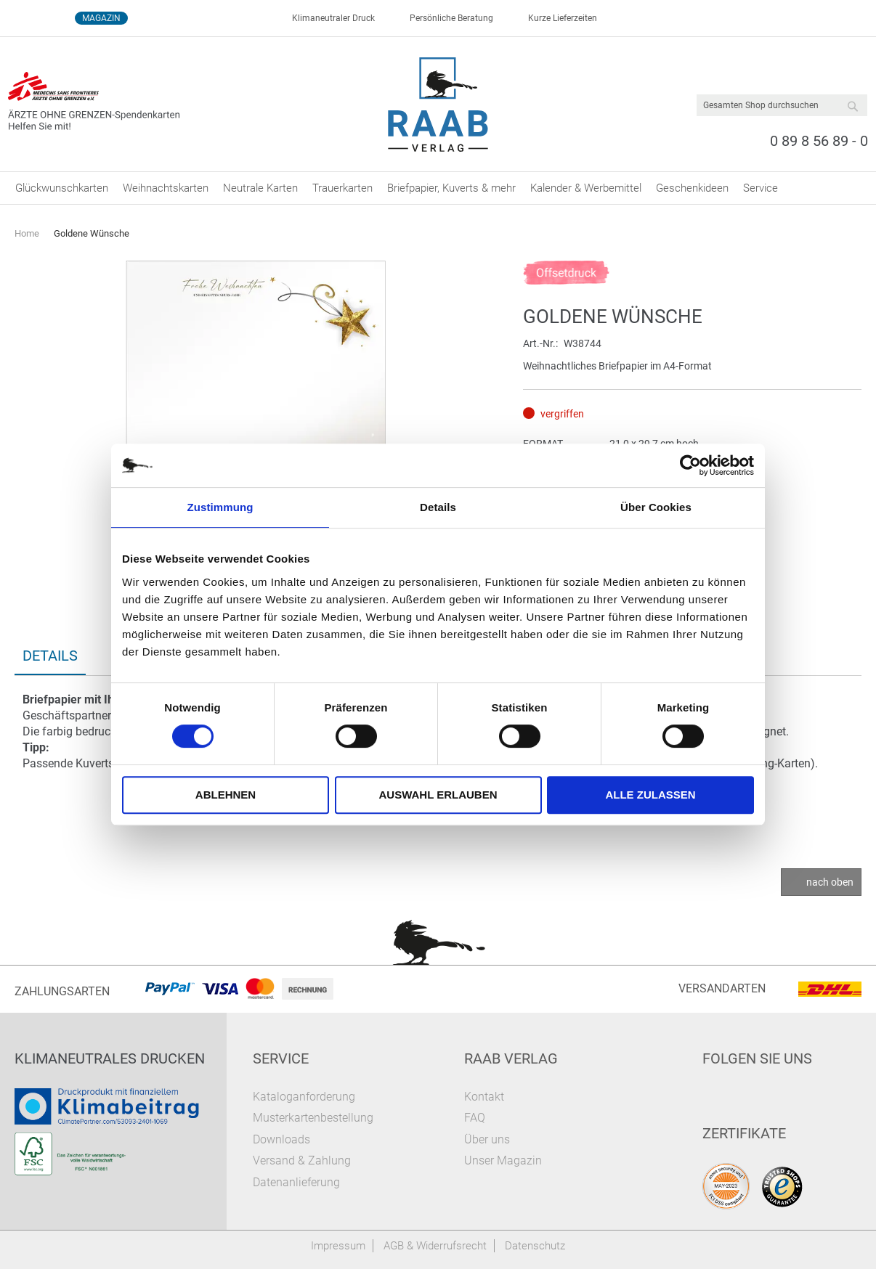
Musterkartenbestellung (313, 1118)
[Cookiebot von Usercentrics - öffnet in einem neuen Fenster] (690, 465)
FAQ (474, 1118)
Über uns (487, 1139)
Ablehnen (225, 794)
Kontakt (484, 1096)
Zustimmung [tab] (220, 507)
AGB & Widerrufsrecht (435, 1245)
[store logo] (438, 104)
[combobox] (782, 105)
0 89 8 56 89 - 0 (819, 141)
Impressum (338, 1245)
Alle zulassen (650, 794)
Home (27, 233)
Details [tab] (438, 507)
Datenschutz (535, 1245)
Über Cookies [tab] (656, 507)
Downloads (281, 1139)
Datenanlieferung (296, 1182)
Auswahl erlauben (437, 794)
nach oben (829, 882)
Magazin (101, 18)
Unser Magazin (503, 1160)
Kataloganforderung (304, 1096)
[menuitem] (61, 188)
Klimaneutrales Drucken (110, 1058)
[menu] (438, 188)
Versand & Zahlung (302, 1160)
